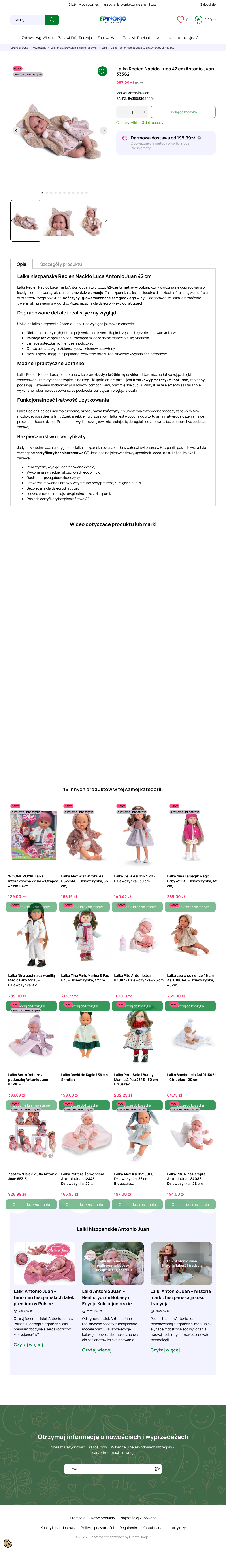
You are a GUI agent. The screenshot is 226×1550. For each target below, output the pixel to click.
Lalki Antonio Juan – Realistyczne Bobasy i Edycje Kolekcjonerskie (107, 1297)
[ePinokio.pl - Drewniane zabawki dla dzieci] (113, 19)
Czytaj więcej (28, 1344)
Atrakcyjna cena (191, 37)
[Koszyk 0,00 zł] (205, 19)
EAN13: (121, 98)
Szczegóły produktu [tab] (61, 264)
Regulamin (128, 1527)
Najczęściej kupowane (138, 1517)
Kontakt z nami (154, 1527)
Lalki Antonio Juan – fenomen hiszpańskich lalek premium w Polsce (44, 1297)
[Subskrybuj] (157, 1469)
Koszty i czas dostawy (58, 1527)
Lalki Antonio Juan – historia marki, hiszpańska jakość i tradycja (181, 1297)
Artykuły (179, 1527)
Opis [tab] (21, 264)
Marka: (121, 92)
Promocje (77, 1517)
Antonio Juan (138, 92)
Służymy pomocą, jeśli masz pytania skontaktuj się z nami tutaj (113, 4)
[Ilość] (132, 112)
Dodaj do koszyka (183, 112)
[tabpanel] (60, 130)
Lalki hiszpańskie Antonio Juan (113, 1229)
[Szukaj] (27, 20)
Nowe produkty (103, 1517)
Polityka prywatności (97, 1527)
